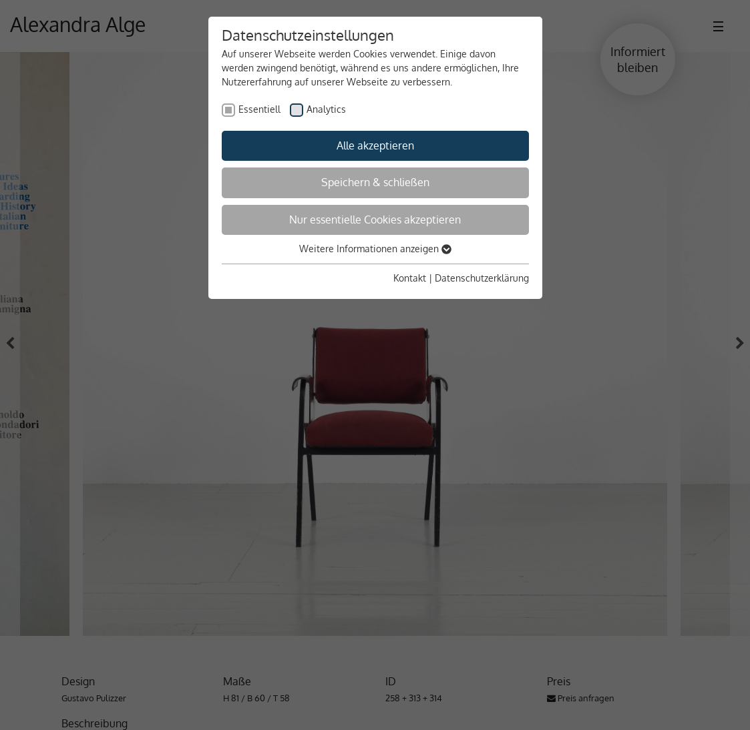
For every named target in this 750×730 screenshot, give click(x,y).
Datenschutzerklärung (482, 278)
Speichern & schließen (375, 182)
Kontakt (409, 278)
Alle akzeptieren (375, 145)
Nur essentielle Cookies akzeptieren (375, 219)
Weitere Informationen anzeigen (375, 248)
